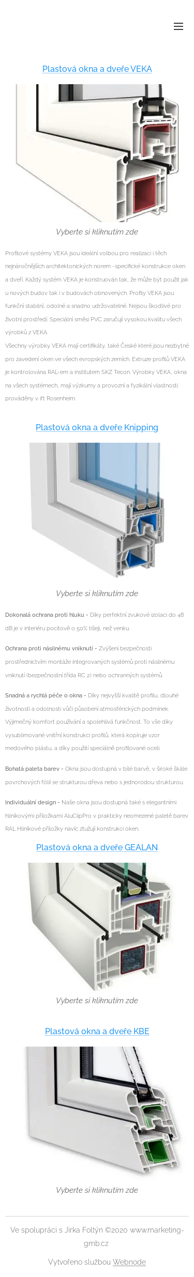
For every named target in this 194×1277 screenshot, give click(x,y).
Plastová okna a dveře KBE (97, 1031)
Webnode (129, 1262)
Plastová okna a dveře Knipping (97, 427)
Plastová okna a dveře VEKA (97, 69)
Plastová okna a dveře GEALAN (97, 847)
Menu (178, 26)
